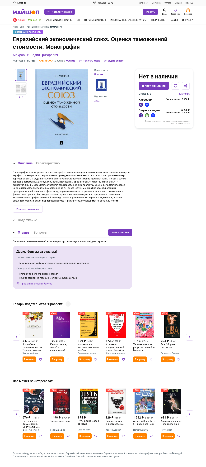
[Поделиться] (186, 86)
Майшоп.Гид (34, 20)
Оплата (167, 3)
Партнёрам (143, 3)
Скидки (178, 3)
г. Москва (184, 93)
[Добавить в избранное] (175, 86)
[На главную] (26, 12)
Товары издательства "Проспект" (42, 304)
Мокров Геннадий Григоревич (35, 55)
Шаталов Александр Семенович (116, 353)
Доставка (156, 3)
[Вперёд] (189, 337)
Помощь (189, 3)
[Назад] (16, 337)
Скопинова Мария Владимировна (87, 353)
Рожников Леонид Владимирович (170, 353)
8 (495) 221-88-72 (103, 3)
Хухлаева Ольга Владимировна (30, 353)
